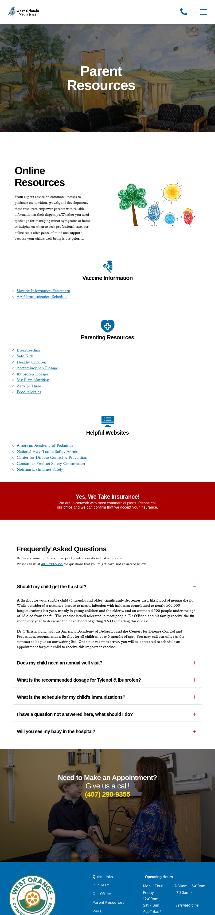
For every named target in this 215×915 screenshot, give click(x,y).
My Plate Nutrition (33, 380)
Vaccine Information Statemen (43, 291)
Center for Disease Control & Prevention (52, 458)
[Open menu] (203, 12)
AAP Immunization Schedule (42, 297)
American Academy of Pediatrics (45, 446)
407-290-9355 (52, 565)
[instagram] (156, 893)
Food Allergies (29, 392)
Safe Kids (25, 357)
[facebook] (146, 893)
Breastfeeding (28, 350)
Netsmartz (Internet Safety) (41, 470)
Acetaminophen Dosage (37, 369)
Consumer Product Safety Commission (51, 464)
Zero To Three (29, 386)
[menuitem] (116, 829)
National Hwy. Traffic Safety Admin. (48, 452)
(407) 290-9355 (107, 736)
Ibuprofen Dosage (32, 374)
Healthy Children (31, 362)
